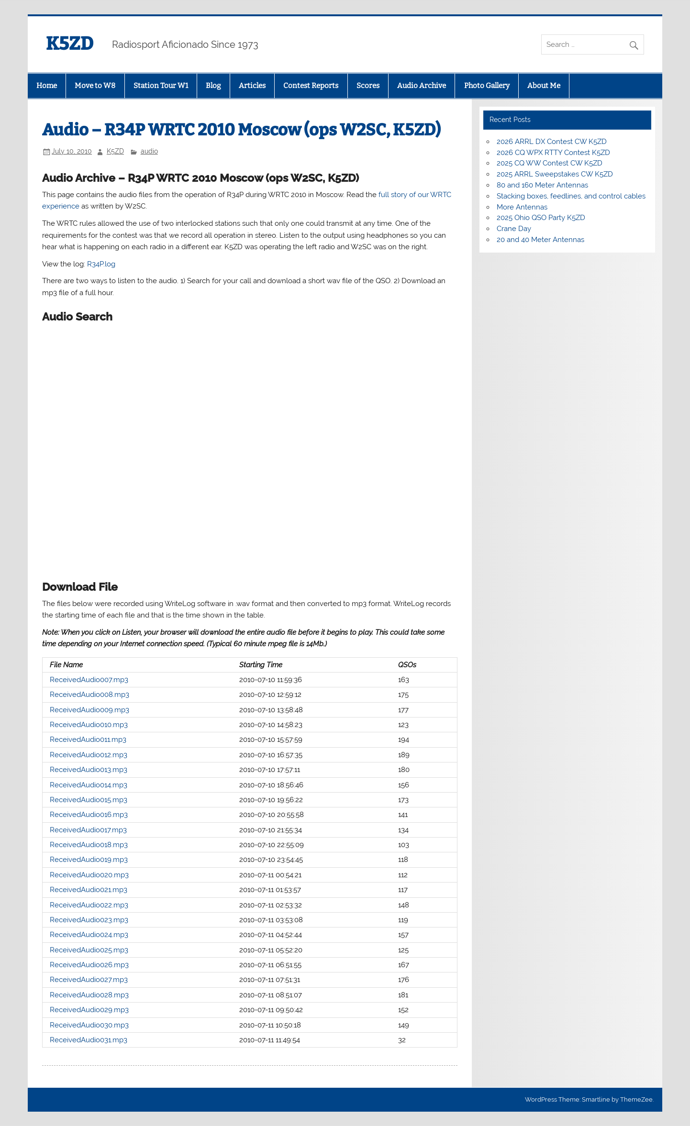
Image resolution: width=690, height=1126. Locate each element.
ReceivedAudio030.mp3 (89, 1025)
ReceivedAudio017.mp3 (88, 830)
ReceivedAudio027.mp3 (89, 979)
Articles (252, 85)
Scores (367, 85)
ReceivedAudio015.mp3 (88, 799)
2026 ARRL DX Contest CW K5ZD (552, 141)
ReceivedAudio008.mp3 (89, 694)
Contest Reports (310, 85)
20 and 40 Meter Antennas (540, 239)
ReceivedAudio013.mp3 (88, 769)
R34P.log (101, 264)
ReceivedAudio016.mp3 (89, 814)
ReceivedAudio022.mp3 (89, 905)
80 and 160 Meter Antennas (542, 185)
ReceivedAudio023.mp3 (89, 920)
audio (149, 151)
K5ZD (69, 44)
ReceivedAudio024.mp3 (89, 934)
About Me (543, 85)
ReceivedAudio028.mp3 (89, 995)
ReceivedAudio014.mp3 (88, 785)
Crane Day (514, 228)
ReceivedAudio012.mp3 (88, 755)
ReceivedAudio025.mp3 (89, 950)
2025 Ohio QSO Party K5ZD (541, 217)
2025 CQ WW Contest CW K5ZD (549, 163)
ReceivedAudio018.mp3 (89, 844)
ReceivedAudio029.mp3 (89, 1009)
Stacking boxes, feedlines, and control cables (571, 196)
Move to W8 (95, 85)
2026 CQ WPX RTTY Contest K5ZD (553, 152)
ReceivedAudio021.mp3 (88, 889)
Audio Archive (421, 85)
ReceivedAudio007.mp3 (89, 679)
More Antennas (522, 207)
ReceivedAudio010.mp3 (89, 724)
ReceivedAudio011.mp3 (88, 739)
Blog (213, 85)
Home (46, 85)
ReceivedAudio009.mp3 (89, 710)
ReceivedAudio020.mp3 (89, 875)
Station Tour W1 (161, 85)
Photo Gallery (487, 85)
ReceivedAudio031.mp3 (88, 1040)
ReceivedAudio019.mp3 (89, 859)
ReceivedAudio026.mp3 (89, 964)
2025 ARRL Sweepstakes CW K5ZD (555, 174)
